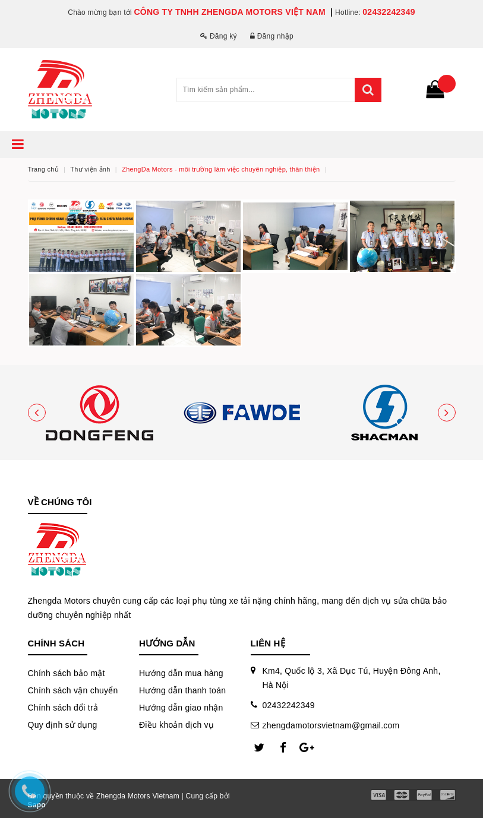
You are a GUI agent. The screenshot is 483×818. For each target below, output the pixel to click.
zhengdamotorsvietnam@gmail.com (331, 725)
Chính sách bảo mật (66, 673)
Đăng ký (218, 36)
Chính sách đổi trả (63, 707)
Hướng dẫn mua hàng (181, 673)
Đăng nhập (271, 36)
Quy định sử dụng (62, 725)
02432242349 (388, 12)
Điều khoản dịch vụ (176, 725)
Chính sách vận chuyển (73, 690)
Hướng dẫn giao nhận (181, 707)
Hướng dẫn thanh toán (182, 690)
